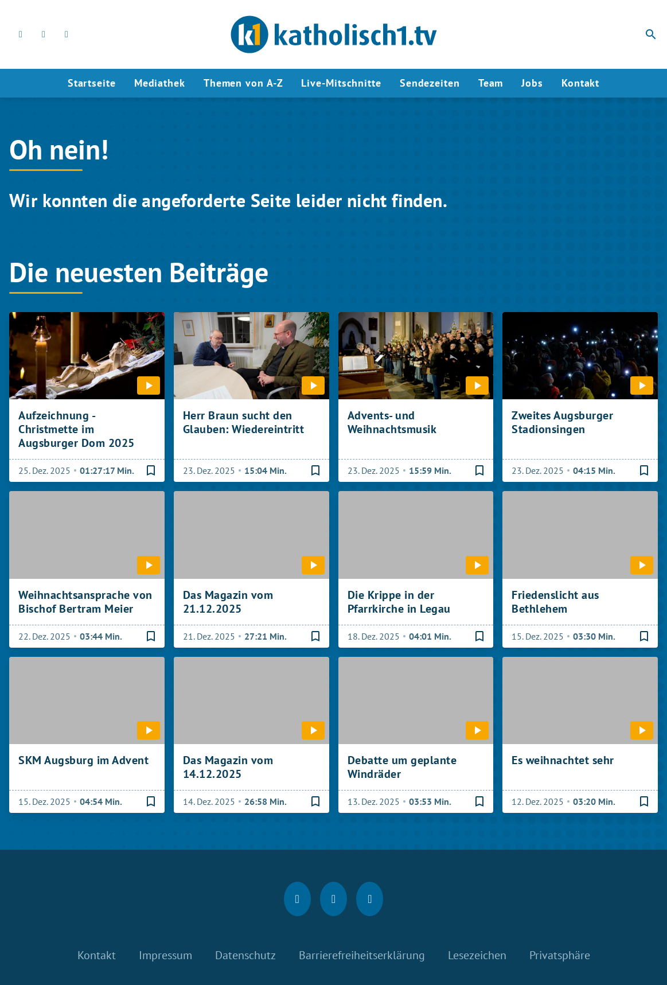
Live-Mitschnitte (341, 82)
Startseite (92, 82)
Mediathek (159, 82)
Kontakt (580, 82)
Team (491, 82)
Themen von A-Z (243, 82)
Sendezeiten (430, 82)
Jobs (532, 82)
